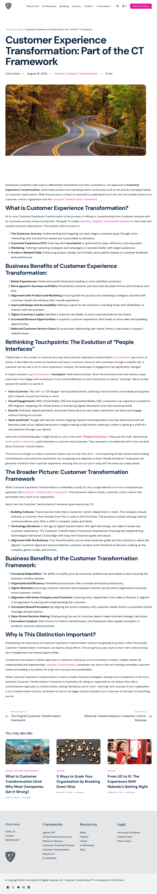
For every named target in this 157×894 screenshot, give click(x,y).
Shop (82, 849)
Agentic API (49, 832)
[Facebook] (8, 887)
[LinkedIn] (28, 887)
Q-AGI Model (49, 858)
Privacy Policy (124, 841)
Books (83, 832)
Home (9, 29)
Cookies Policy (124, 836)
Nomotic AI (48, 853)
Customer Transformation (82, 73)
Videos (83, 841)
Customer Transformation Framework (74, 199)
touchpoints (122, 357)
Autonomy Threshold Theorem (58, 845)
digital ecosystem (38, 374)
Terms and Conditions (128, 832)
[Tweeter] (13, 887)
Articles (19, 29)
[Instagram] (23, 887)
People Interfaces (95, 436)
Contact (9, 835)
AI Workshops (87, 845)
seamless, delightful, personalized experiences (107, 221)
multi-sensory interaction (20, 441)
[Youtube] (18, 887)
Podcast (84, 836)
